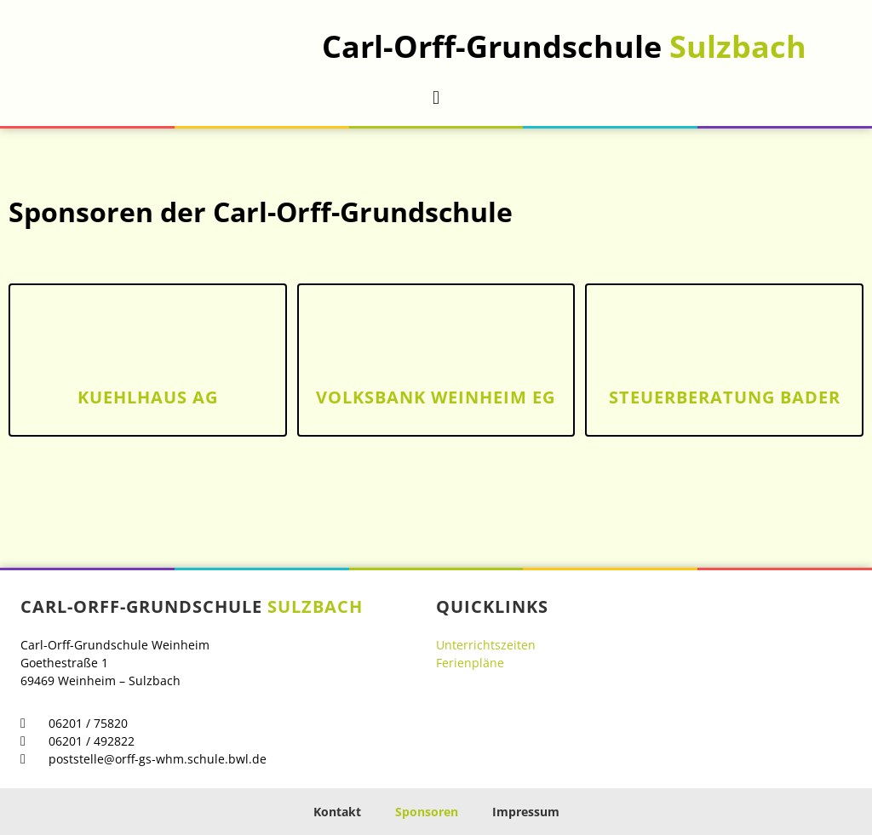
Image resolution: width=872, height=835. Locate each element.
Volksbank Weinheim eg (435, 397)
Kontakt (337, 812)
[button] (435, 98)
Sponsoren (426, 812)
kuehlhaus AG (147, 397)
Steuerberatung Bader (724, 397)
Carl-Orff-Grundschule (564, 46)
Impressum (525, 812)
